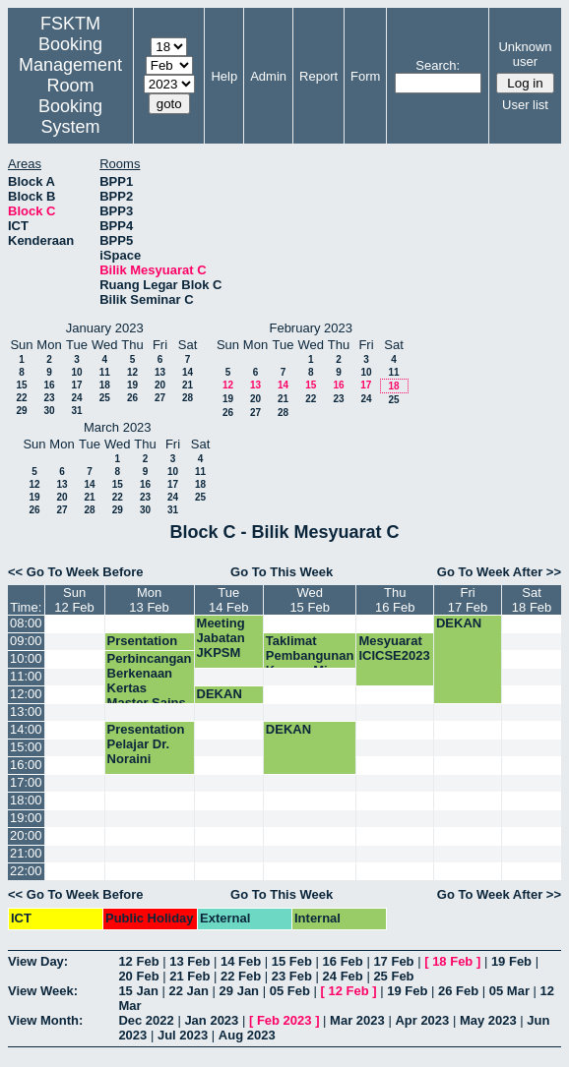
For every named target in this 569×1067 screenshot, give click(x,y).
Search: (437, 65)
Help (224, 76)
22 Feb (241, 976)
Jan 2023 (211, 1020)
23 (48, 397)
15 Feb (292, 961)
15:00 (26, 747)
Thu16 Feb (394, 600)
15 (21, 385)
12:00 (26, 693)
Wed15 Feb (309, 600)
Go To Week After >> (499, 571)
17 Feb (393, 961)
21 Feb (189, 976)
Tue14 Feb (228, 600)
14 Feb (241, 961)
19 (132, 385)
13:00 (26, 711)
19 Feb (511, 961)
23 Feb (292, 976)
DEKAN (458, 623)
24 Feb (343, 976)
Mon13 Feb (148, 600)
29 (21, 410)
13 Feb (189, 961)
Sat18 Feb (531, 600)
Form (365, 76)
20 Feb (138, 976)
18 (104, 385)
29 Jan (239, 990)
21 (187, 385)
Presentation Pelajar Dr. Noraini (146, 744)
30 (48, 410)
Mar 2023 (357, 1020)
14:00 (26, 729)
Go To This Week (281, 571)
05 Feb (290, 990)
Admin (268, 76)
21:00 (26, 853)
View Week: (43, 990)
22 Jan (188, 990)
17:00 (26, 782)
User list (525, 104)
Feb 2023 (284, 1020)
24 (76, 397)
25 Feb (393, 976)
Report (318, 76)
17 (76, 385)
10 (76, 372)
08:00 (26, 623)
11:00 (26, 676)
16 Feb (343, 961)
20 (160, 385)
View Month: (45, 1020)
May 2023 (488, 1020)
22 (21, 397)
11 (104, 372)
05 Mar (509, 990)
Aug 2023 (247, 1035)
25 (104, 397)
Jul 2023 (183, 1035)
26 (132, 397)
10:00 (26, 658)
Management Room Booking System (70, 96)
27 (160, 397)
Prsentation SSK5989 (142, 648)
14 (187, 372)
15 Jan (138, 990)
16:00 (26, 764)
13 (160, 372)
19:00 (26, 817)
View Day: (38, 961)
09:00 (26, 640)
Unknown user (524, 54)
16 (48, 385)
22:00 (26, 870)
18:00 (26, 800)
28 (187, 397)
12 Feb (138, 961)
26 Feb (458, 990)
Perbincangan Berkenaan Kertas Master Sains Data (149, 688)
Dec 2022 (145, 1020)
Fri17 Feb (467, 600)
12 (132, 372)
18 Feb (452, 961)
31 (76, 410)
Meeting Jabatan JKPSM (221, 638)
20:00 (26, 835)
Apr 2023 (422, 1020)
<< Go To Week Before (76, 571)
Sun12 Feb (74, 600)
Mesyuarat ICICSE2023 (393, 648)
